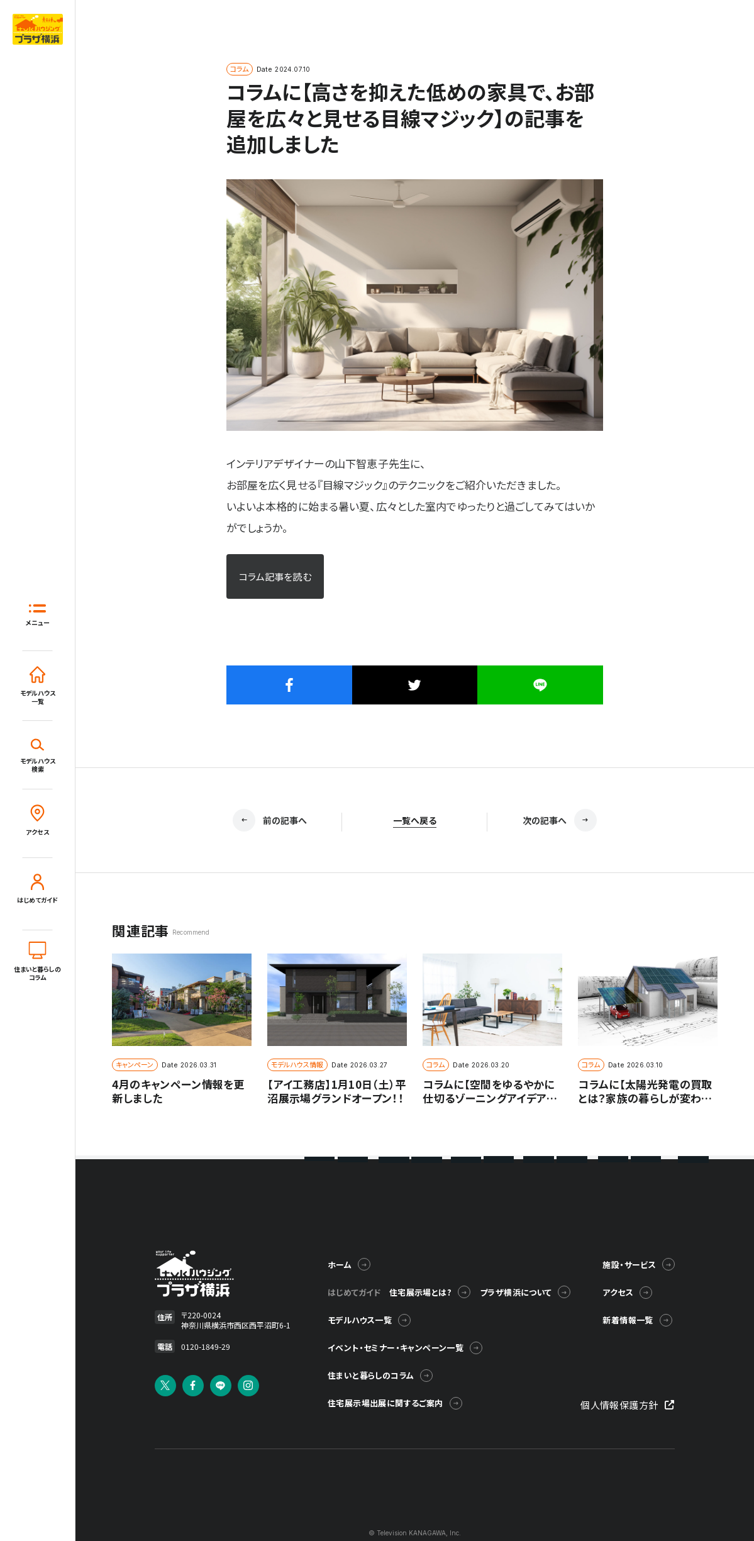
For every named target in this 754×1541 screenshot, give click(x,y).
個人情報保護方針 (627, 1404)
